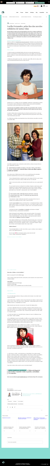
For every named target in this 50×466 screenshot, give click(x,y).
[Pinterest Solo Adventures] (46, 464)
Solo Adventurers (20, 403)
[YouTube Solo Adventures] (45, 464)
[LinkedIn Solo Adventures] (43, 464)
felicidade (14, 401)
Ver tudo (46, 415)
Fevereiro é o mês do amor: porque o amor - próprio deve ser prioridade (40, 427)
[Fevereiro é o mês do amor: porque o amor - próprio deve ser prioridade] (41, 421)
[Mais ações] (42, 23)
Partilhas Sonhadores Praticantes (14, 16)
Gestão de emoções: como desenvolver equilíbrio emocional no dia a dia (9, 427)
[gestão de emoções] (9, 421)
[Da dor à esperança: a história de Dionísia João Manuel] (25, 421)
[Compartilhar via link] (14, 407)
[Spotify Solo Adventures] (47, 464)
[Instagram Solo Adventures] (42, 464)
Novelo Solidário (20, 401)
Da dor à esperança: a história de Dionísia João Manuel (25, 427)
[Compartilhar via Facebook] (7, 407)
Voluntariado (10, 401)
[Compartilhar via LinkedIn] (12, 407)
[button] (35, 6)
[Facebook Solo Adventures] (41, 464)
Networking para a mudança (37, 16)
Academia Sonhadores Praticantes (26, 16)
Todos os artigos (4, 16)
